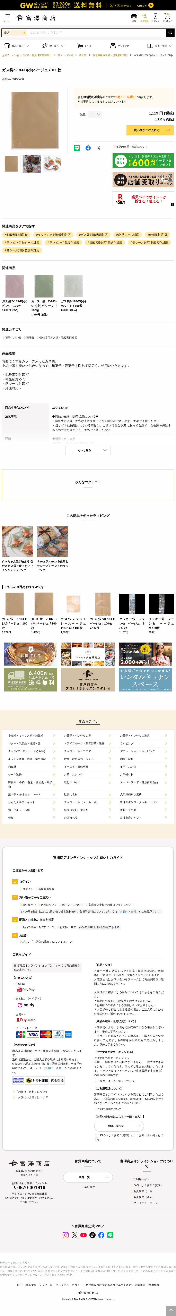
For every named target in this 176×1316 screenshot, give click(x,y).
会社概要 (88, 1187)
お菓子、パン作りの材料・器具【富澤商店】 (27, 55)
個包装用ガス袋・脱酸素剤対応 (110, 55)
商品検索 (30, 1285)
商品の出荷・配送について (130, 146)
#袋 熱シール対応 (127, 234)
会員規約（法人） (142, 1197)
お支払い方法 (66, 927)
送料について (47, 904)
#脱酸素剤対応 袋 (16, 234)
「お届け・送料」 (128, 911)
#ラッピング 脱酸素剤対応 (53, 234)
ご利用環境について (108, 1109)
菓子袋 (82, 55)
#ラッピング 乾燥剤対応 (63, 242)
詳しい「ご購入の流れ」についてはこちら (46, 941)
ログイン (26, 889)
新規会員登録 (44, 889)
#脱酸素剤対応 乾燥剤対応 (105, 242)
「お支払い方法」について (30, 1097)
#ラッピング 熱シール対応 (22, 242)
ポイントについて (71, 904)
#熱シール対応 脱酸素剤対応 (149, 242)
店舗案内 (140, 1285)
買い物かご (27, 904)
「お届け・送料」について (30, 1091)
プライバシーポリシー (145, 1203)
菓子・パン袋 (65, 55)
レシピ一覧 (46, 1285)
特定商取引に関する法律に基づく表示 (109, 1285)
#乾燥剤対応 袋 (157, 234)
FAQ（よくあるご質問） (146, 1185)
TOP (19, 1285)
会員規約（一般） (142, 1191)
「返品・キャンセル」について (114, 1080)
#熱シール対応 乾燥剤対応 (22, 250)
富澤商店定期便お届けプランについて (109, 904)
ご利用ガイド (140, 1179)
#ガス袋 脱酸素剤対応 (93, 234)
